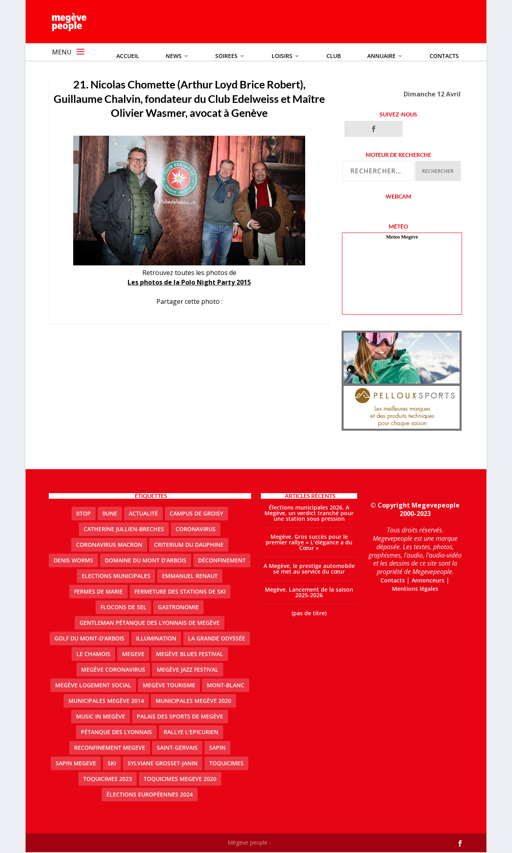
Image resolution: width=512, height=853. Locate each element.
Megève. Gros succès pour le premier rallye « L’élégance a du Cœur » (309, 542)
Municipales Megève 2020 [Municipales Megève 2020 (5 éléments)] (193, 701)
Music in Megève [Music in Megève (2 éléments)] (100, 717)
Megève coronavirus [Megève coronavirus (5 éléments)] (113, 670)
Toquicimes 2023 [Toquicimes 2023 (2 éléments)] (107, 779)
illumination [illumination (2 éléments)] (156, 638)
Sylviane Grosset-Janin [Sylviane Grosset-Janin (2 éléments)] (163, 763)
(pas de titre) (309, 613)
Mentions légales (415, 589)
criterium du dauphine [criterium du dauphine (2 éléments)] (189, 545)
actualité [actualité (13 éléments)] (143, 514)
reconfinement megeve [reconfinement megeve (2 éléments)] (109, 748)
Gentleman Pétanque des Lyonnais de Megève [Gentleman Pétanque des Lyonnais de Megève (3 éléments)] (150, 623)
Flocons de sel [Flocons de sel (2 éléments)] (123, 607)
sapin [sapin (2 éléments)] (217, 748)
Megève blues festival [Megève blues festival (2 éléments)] (189, 654)
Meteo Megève (402, 238)
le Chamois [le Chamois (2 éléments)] (93, 654)
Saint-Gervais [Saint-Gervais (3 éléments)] (177, 748)
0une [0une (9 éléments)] (109, 514)
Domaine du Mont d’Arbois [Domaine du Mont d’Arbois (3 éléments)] (145, 560)
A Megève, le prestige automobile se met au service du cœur (309, 569)
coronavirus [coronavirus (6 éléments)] (196, 529)
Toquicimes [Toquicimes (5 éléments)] (226, 763)
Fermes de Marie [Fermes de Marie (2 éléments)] (98, 592)
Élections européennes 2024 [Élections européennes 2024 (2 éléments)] (149, 795)
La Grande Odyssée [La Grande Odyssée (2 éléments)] (216, 638)
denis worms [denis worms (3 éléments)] (73, 560)
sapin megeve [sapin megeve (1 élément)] (76, 763)
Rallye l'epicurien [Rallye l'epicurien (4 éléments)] (191, 732)
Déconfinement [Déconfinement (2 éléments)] (222, 560)
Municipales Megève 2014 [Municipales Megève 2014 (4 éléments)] (106, 701)
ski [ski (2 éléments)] (112, 763)
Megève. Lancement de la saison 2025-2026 (309, 592)
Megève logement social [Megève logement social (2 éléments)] (93, 685)
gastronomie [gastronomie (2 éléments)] (178, 607)
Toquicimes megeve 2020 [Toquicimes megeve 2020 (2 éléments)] (180, 779)
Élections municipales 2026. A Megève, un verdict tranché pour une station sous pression (309, 513)
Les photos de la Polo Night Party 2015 (189, 282)
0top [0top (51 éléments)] (83, 514)
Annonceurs (428, 581)
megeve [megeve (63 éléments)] (133, 654)
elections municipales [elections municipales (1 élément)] (116, 576)
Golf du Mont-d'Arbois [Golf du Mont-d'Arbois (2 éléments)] (89, 638)
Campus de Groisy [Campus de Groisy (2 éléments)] (196, 514)
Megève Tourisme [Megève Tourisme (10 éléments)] (169, 685)
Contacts (392, 581)
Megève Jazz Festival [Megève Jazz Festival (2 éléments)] (187, 670)
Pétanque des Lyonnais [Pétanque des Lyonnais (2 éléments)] (116, 732)
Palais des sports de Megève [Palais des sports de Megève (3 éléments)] (180, 717)
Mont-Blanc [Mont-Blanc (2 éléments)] (225, 685)
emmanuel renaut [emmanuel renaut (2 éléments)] (190, 576)
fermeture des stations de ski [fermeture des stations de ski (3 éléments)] (180, 592)
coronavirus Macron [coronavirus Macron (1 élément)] (109, 545)
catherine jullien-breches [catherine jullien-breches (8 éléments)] (124, 529)
